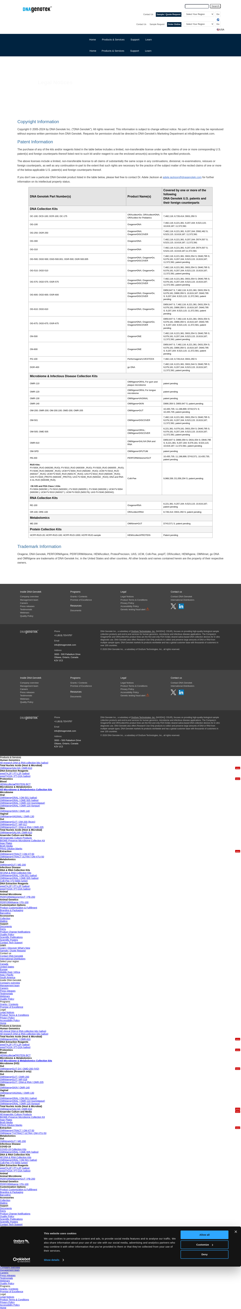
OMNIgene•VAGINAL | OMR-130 (17, 816)
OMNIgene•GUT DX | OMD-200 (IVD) (19, 1068)
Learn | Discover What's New (15, 948)
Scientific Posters (9, 940)
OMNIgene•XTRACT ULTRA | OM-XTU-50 (22, 856)
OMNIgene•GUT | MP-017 (13, 824)
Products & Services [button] (113, 39)
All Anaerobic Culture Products (16, 838)
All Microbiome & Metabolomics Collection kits (26, 789)
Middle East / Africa (10, 972)
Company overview (29, 596)
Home (92, 39)
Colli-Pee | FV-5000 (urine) (14, 880)
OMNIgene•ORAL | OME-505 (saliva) (19, 800)
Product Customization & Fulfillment (18, 907)
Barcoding (5, 913)
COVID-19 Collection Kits (13, 1149)
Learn (148, 39)
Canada (4, 964)
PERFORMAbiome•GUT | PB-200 (17, 897)
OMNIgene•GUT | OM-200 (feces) (17, 821)
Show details (51, 1302)
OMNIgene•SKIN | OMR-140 (15, 811)
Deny (205, 1296)
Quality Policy (26, 616)
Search (215, 6)
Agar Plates (6, 843)
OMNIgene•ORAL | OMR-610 (15, 1039)
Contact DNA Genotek (181, 596)
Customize (204, 1287)
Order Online (174, 24)
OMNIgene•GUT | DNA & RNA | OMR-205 (22, 827)
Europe (4, 969)
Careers (24, 603)
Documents (75, 610)
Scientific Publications (11, 937)
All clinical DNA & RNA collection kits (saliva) (23, 1031)
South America (7, 977)
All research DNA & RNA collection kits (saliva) (24, 762)
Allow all (204, 1277)
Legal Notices (127, 596)
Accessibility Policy (129, 606)
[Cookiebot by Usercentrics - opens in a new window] (21, 1302)
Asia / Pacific (6, 974)
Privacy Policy (127, 603)
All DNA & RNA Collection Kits (15, 872)
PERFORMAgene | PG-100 (14, 902)
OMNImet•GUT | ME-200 (13, 864)
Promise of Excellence (81, 600)
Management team (29, 600)
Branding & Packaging (11, 910)
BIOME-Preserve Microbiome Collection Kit (22, 840)
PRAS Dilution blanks (11, 848)
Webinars (24, 612)
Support (134, 50)
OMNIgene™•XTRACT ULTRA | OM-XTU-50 (23, 1133)
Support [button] (135, 39)
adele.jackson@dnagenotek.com (182, 177)
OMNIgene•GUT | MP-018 (13, 1079)
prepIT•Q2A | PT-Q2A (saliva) (15, 776)
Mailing (3, 921)
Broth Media (6, 846)
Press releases (27, 606)
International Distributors (182, 600)
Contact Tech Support (11, 942)
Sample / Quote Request (169, 14)
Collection (5, 918)
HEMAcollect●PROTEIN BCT (15, 784)
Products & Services (113, 50)
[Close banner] (236, 1274)
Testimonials (26, 609)
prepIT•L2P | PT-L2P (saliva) (15, 773)
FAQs (3, 929)
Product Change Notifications (15, 931)
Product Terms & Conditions (133, 600)
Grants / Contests (78, 596)
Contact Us (148, 14)
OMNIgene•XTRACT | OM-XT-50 (17, 854)
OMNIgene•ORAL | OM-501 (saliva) (18, 797)
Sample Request (157, 24)
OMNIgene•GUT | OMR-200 (14, 1076)
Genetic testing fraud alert (134, 609)
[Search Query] (197, 6)
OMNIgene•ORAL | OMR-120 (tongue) (20, 805)
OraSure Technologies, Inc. (143, 631)
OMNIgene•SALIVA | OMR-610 (16, 768)
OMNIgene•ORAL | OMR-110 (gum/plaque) (22, 803)
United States (7, 966)
